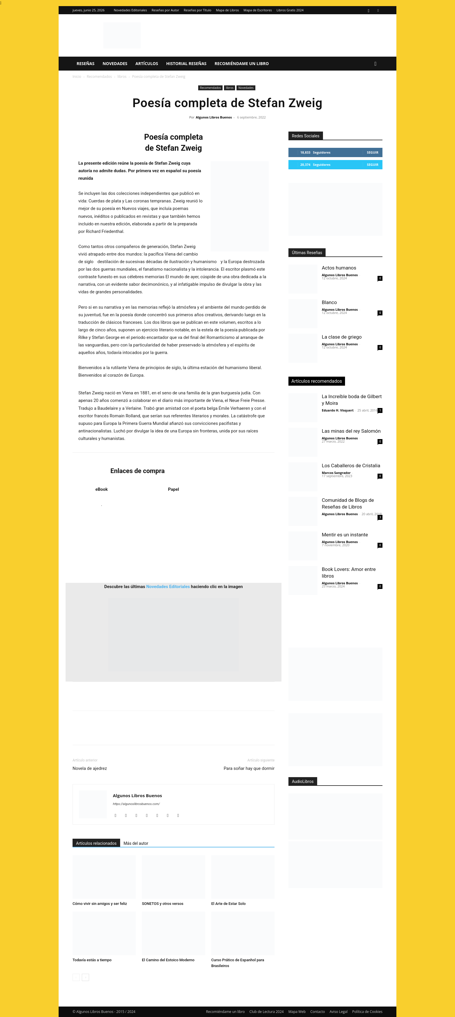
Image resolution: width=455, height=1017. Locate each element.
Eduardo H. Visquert (337, 410)
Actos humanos (339, 268)
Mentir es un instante (345, 535)
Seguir (372, 152)
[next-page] (85, 977)
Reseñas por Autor (165, 10)
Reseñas (85, 63)
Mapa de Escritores (257, 10)
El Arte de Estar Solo (228, 903)
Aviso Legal (339, 1011)
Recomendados (99, 76)
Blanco (329, 302)
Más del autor (136, 843)
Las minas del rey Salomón (351, 431)
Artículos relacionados (96, 843)
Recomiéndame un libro (242, 63)
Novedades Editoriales (130, 10)
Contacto (317, 1011)
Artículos (147, 63)
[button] (375, 64)
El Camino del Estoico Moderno (168, 960)
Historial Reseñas (186, 63)
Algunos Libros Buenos (214, 117)
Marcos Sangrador (336, 472)
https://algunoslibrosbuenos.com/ (136, 804)
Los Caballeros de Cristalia (351, 465)
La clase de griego (342, 337)
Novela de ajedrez (90, 768)
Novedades (114, 63)
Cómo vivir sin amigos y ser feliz (100, 903)
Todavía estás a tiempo (92, 960)
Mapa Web (297, 1011)
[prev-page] (76, 977)
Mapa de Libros (227, 10)
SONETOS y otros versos (162, 903)
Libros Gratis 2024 (290, 10)
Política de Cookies (367, 1011)
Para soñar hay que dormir (249, 768)
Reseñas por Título (197, 10)
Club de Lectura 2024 (267, 1011)
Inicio (77, 76)
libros (122, 76)
